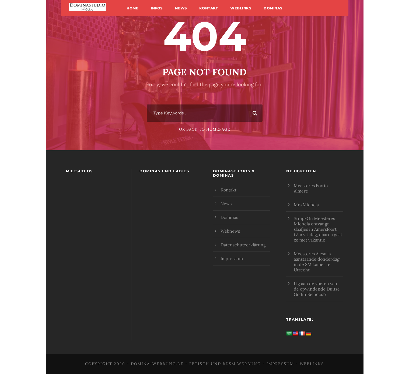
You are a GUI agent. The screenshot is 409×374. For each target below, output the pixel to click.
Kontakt (208, 8)
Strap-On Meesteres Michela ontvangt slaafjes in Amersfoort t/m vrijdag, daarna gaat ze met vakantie (318, 229)
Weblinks (240, 8)
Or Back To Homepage (204, 129)
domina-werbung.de (157, 363)
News (181, 8)
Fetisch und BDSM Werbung (225, 363)
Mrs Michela (306, 204)
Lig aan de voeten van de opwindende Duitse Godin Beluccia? (317, 289)
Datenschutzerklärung (243, 244)
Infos (157, 8)
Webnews (230, 231)
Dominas (273, 8)
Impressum (232, 258)
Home (132, 8)
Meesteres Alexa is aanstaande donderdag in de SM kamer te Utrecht (317, 261)
